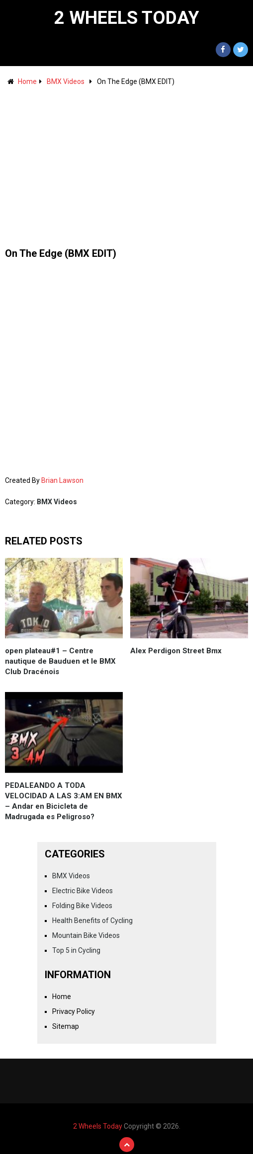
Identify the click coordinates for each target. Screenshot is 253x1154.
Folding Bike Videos (82, 906)
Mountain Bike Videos (86, 935)
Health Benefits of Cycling (92, 920)
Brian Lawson (62, 480)
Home (27, 81)
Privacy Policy (73, 1011)
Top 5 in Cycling (76, 950)
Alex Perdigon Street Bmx (176, 650)
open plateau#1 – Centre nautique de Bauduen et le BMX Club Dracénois (60, 661)
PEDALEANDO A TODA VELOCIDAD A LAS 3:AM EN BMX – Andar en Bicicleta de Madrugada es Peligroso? (63, 801)
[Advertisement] (126, 161)
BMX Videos (65, 81)
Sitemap (65, 1026)
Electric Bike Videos (82, 891)
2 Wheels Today (126, 18)
